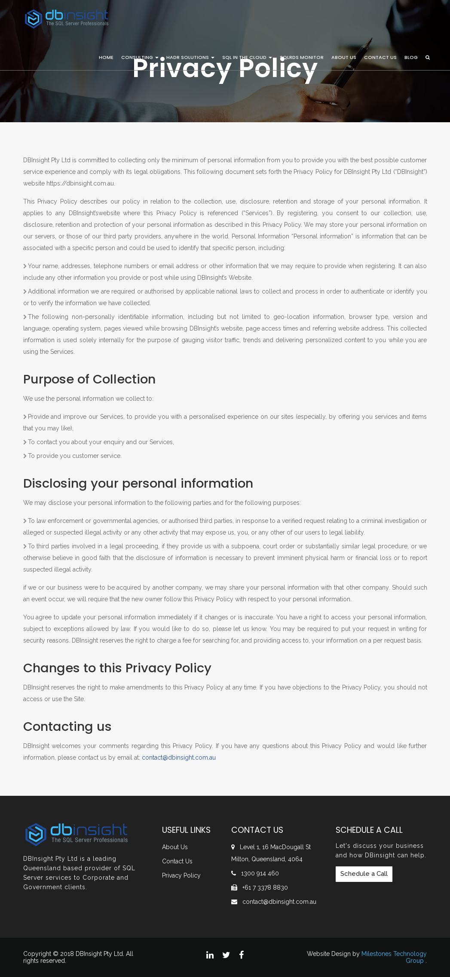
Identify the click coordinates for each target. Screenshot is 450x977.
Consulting (140, 57)
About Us (343, 57)
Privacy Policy (181, 875)
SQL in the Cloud (247, 57)
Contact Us (380, 57)
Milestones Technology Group (394, 957)
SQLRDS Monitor (302, 57)
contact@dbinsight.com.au (279, 901)
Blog (411, 57)
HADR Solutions (190, 57)
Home (106, 57)
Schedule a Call (364, 874)
